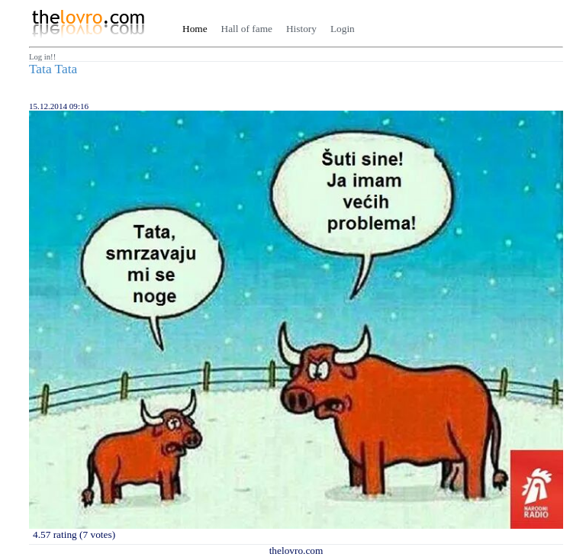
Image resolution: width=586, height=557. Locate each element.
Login (342, 28)
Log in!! (42, 57)
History (301, 28)
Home (195, 28)
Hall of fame (246, 28)
